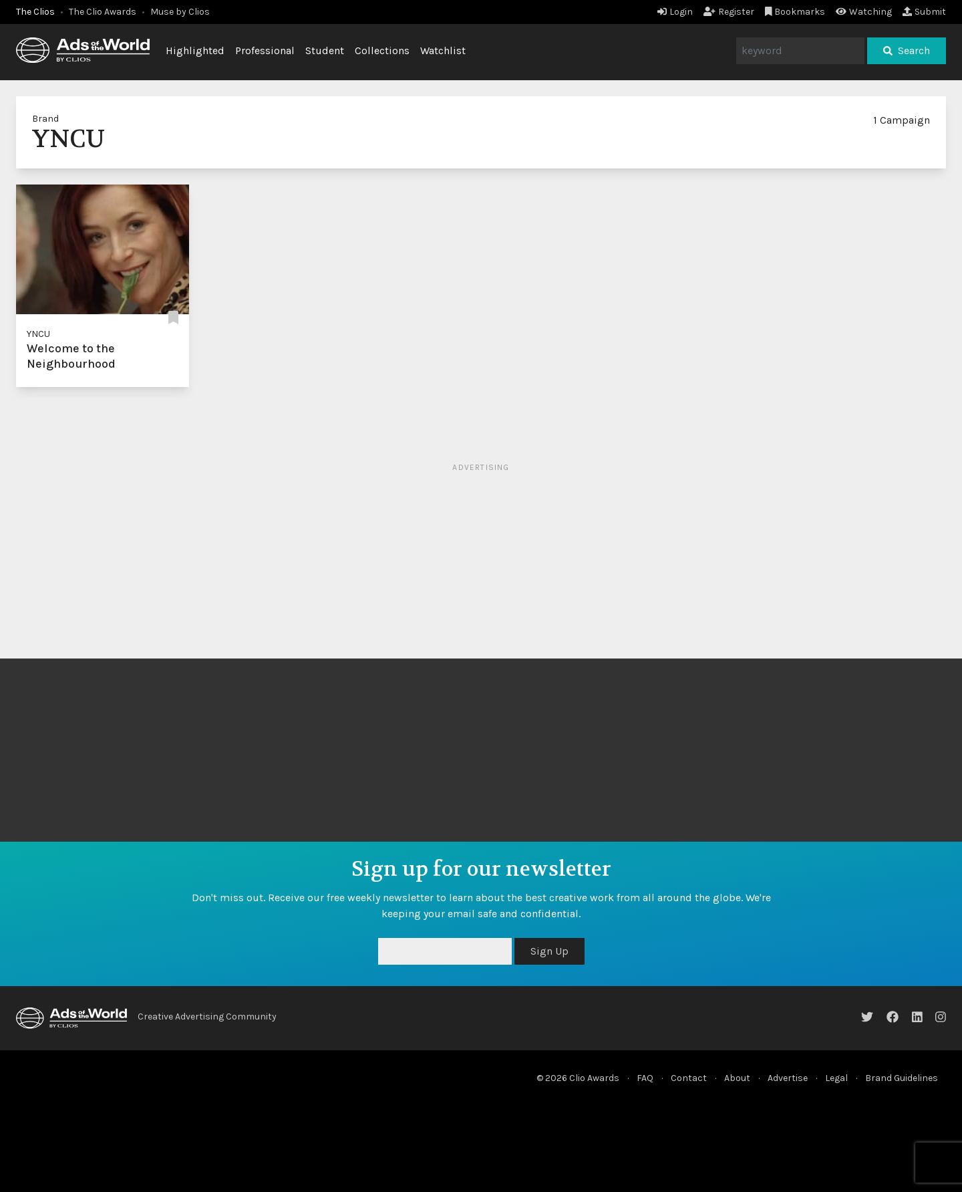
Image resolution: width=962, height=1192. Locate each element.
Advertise (788, 1078)
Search (906, 50)
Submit (924, 11)
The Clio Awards (102, 11)
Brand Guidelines (901, 1078)
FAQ (645, 1078)
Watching (864, 11)
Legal (836, 1078)
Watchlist (443, 50)
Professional (265, 50)
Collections (382, 50)
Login (675, 11)
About (737, 1078)
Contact (689, 1078)
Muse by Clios (180, 11)
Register (728, 11)
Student (324, 50)
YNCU (38, 334)
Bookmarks (795, 11)
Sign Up (549, 951)
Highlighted (195, 50)
